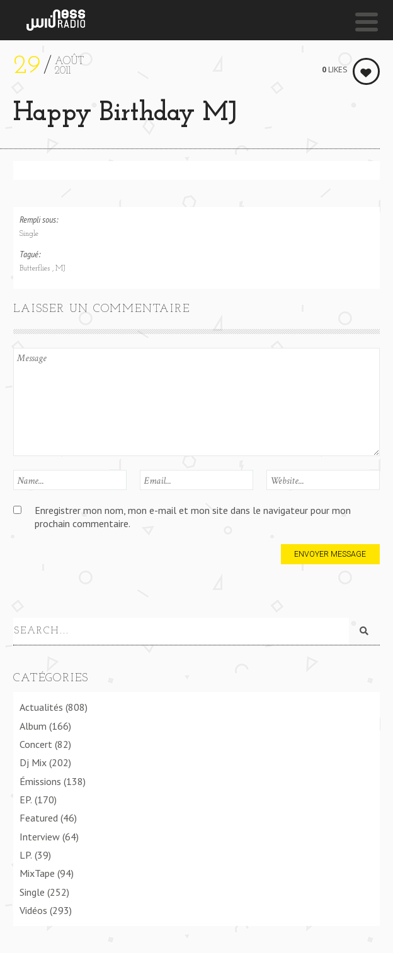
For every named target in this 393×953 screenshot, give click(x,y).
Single (29, 234)
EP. (26, 799)
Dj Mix (33, 762)
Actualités (41, 707)
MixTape (37, 873)
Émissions (40, 781)
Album (33, 726)
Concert (36, 744)
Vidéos (33, 910)
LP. (26, 855)
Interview (40, 836)
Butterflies (36, 268)
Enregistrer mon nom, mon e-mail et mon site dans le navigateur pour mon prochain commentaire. (193, 517)
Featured (39, 817)
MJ (60, 268)
